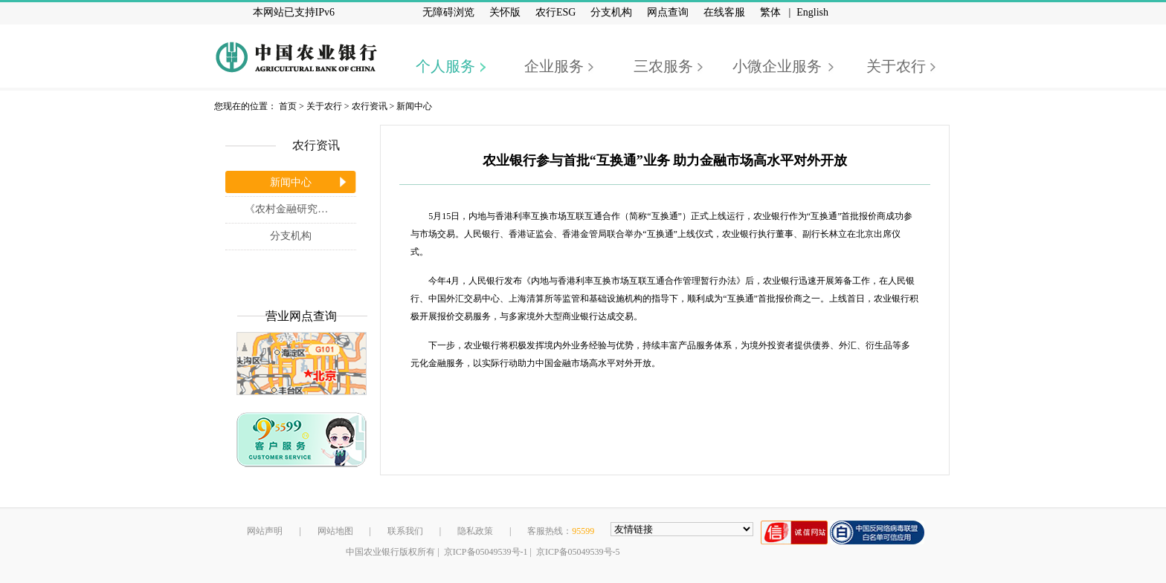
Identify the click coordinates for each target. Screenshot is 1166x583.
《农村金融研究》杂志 (297, 209)
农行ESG (555, 12)
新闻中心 (414, 106)
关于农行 (896, 66)
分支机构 (611, 12)
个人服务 (445, 66)
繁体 (770, 12)
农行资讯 (369, 106)
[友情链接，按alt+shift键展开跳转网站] (682, 529)
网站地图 (335, 531)
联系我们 (405, 531)
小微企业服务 (777, 66)
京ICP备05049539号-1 (486, 552)
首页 (288, 106)
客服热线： (560, 531)
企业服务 (554, 66)
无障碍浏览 (448, 12)
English (812, 12)
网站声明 (265, 531)
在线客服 (724, 12)
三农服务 (663, 66)
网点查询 (668, 12)
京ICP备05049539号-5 (578, 552)
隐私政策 (475, 531)
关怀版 (505, 12)
